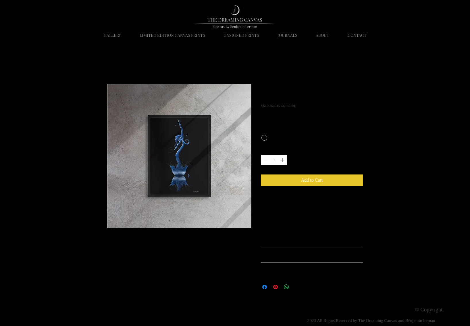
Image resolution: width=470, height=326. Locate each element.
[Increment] (282, 160)
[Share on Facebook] (264, 287)
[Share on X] (297, 287)
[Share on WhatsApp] (286, 287)
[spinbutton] (274, 160)
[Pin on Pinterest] (275, 287)
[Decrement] (265, 160)
